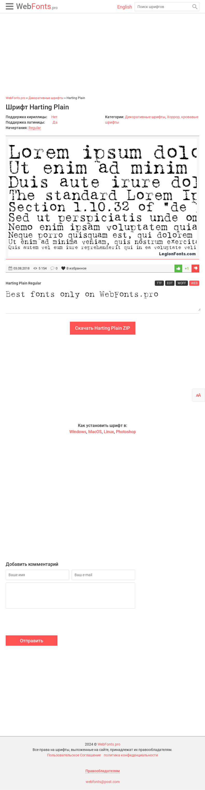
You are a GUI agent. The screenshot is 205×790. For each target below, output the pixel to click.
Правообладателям (102, 771)
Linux (109, 432)
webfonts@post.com (103, 782)
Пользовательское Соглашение (74, 755)
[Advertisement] (102, 54)
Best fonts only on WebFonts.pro (102, 300)
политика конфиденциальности (131, 755)
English (124, 7)
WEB (194, 283)
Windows (77, 432)
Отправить (31, 641)
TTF (159, 283)
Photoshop (126, 432)
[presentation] (45, 623)
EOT (170, 283)
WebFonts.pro (109, 744)
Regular (34, 128)
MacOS (95, 432)
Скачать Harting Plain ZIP (102, 328)
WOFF (182, 283)
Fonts (37, 6)
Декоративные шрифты (145, 117)
